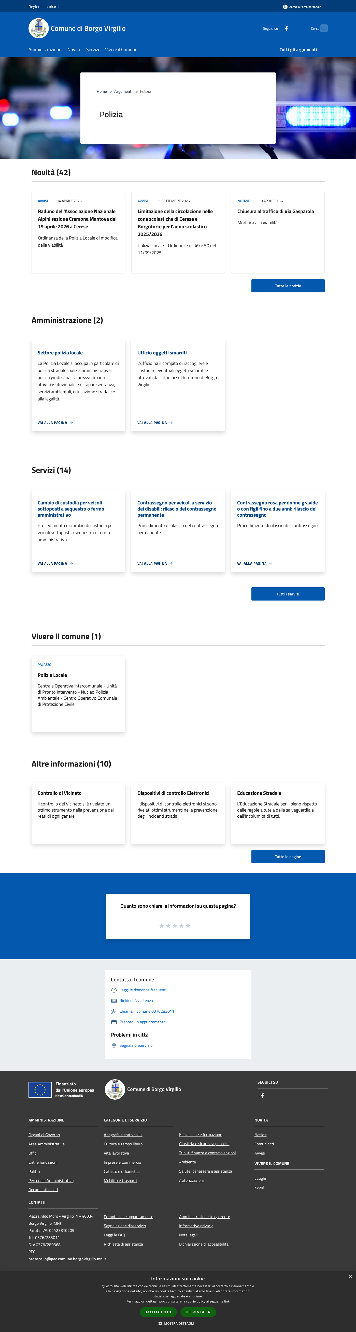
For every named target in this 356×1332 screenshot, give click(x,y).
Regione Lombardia (45, 7)
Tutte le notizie (288, 286)
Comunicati (264, 1144)
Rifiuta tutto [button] (198, 1312)
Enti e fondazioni (43, 1162)
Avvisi (43, 200)
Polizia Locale (52, 675)
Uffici (33, 1153)
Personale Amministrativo (51, 1180)
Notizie (243, 200)
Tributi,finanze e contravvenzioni (207, 1153)
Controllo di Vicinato (60, 793)
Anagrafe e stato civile (123, 1135)
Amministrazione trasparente (204, 1217)
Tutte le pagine (288, 857)
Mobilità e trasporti (120, 1180)
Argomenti (123, 91)
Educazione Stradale (259, 793)
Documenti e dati (43, 1190)
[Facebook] (276, 28)
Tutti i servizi (288, 594)
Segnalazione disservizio (125, 1226)
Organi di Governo (44, 1135)
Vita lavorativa (116, 1153)
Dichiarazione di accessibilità (204, 1244)
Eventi (260, 1187)
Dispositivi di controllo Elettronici (173, 793)
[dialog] (178, 1301)
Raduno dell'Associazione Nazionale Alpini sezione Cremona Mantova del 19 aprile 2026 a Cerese (77, 218)
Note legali (188, 1235)
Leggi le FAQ (114, 1235)
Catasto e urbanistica (122, 1171)
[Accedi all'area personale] (302, 7)
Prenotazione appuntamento (128, 1217)
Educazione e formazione (200, 1134)
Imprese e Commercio (122, 1162)
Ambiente (187, 1162)
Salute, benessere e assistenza (205, 1171)
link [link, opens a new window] (227, 1301)
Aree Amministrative (47, 1144)
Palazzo (44, 664)
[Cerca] (322, 28)
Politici (34, 1171)
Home (102, 91)
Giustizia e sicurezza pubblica (204, 1144)
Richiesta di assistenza (123, 1244)
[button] (178, 1323)
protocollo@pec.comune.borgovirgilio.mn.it (67, 1259)
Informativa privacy (196, 1226)
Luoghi (260, 1178)
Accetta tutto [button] (158, 1312)
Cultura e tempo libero (123, 1144)
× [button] (350, 1277)
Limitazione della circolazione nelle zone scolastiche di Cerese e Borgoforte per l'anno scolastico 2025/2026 (175, 222)
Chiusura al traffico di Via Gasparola (275, 211)
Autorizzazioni (191, 1180)
